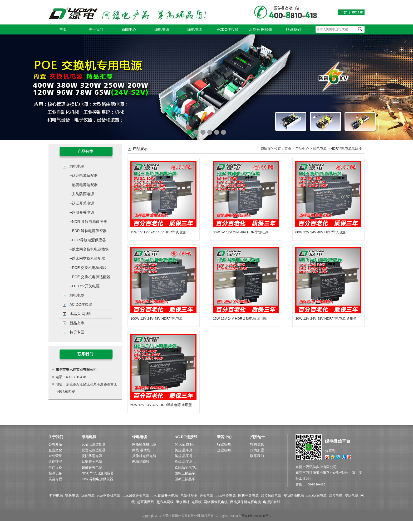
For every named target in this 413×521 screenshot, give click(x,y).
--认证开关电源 (82, 203)
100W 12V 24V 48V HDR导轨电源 (156, 318)
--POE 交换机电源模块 (88, 267)
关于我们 (95, 29)
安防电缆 (351, 496)
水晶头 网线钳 (260, 29)
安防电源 (72, 496)
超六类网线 (165, 502)
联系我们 (293, 29)
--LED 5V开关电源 (85, 286)
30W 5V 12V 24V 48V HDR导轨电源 (240, 232)
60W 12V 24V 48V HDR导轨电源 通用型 (161, 405)
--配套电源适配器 (84, 185)
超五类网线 (145, 502)
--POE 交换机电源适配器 (90, 277)
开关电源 (206, 496)
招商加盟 (257, 450)
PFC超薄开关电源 (164, 496)
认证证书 (55, 462)
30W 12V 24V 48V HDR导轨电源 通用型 (326, 318)
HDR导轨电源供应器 (346, 149)
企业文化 (55, 450)
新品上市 (77, 323)
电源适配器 (189, 496)
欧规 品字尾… (185, 462)
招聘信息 (257, 444)
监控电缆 (335, 496)
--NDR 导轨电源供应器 (88, 221)
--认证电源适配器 (84, 175)
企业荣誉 (55, 456)
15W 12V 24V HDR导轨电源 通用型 (240, 318)
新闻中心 (128, 29)
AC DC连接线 (81, 304)
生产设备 (55, 467)
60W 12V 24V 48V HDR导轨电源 (320, 232)
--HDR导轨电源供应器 (88, 240)
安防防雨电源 (92, 456)
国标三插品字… (187, 473)
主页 (63, 29)
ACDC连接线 (227, 29)
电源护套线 (140, 462)
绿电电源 (161, 29)
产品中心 (302, 149)
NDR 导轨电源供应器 (98, 473)
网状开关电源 (248, 496)
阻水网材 (182, 502)
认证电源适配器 (94, 444)
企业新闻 (224, 450)
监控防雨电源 (271, 496)
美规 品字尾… (185, 450)
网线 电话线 (141, 450)
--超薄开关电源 (82, 212)
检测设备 (55, 473)
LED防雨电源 (316, 496)
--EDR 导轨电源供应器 (88, 231)
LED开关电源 (225, 496)
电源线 (196, 502)
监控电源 (56, 496)
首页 (287, 149)
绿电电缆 (194, 29)
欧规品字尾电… (187, 467)
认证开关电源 (92, 462)
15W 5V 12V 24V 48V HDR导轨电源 (158, 232)
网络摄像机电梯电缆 (245, 502)
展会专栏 (55, 479)
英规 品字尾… (185, 456)
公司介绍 (55, 444)
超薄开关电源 (92, 467)
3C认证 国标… (185, 444)
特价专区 (77, 332)
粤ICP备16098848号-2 (257, 516)
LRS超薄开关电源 (135, 496)
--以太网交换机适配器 (87, 258)
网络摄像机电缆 (144, 444)
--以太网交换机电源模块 (89, 249)
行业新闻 (224, 444)
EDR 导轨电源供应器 (97, 479)
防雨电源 (88, 496)
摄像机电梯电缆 (144, 456)
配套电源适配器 (94, 450)
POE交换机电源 (108, 496)
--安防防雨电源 (82, 194)
